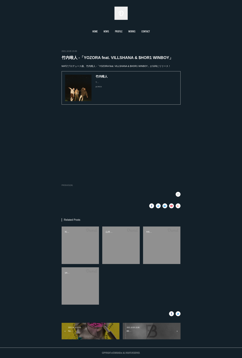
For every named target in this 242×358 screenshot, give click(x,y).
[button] (95, 31)
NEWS (106, 31)
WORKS (131, 31)
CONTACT (145, 31)
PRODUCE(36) (67, 185)
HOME (95, 31)
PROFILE (118, 31)
